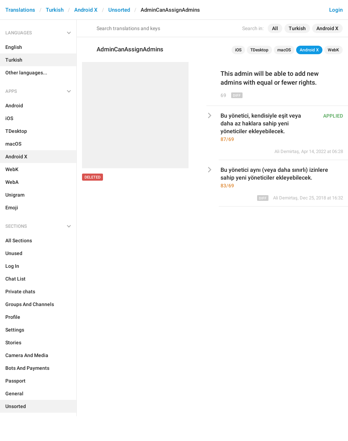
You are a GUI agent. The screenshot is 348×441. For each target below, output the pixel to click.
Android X (86, 10)
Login (336, 10)
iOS (238, 49)
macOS (284, 49)
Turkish (55, 10)
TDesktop (259, 49)
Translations (20, 10)
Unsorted (119, 10)
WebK (333, 49)
